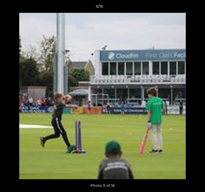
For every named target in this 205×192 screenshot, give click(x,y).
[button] (186, 7)
